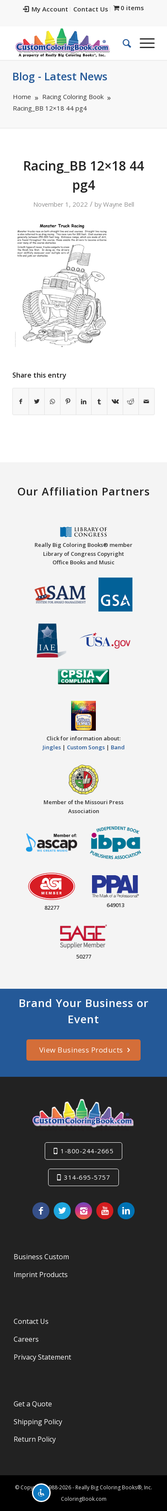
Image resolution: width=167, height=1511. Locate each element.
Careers (26, 1339)
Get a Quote (33, 1404)
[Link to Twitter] (62, 1210)
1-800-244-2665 (86, 1151)
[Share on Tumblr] (99, 401)
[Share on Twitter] (36, 401)
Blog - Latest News (59, 76)
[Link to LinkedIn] (126, 1210)
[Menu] (143, 43)
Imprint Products (41, 1274)
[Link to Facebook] (40, 1210)
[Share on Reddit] (130, 401)
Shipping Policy (38, 1421)
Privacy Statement (42, 1357)
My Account (45, 9)
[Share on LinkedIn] (84, 401)
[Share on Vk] (115, 401)
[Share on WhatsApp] (52, 401)
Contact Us (90, 9)
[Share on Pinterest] (68, 401)
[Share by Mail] (146, 401)
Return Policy (35, 1439)
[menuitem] (45, 9)
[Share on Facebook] (21, 401)
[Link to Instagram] (83, 1210)
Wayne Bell (118, 204)
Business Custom (41, 1256)
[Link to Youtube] (104, 1210)
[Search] (122, 43)
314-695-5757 (87, 1177)
